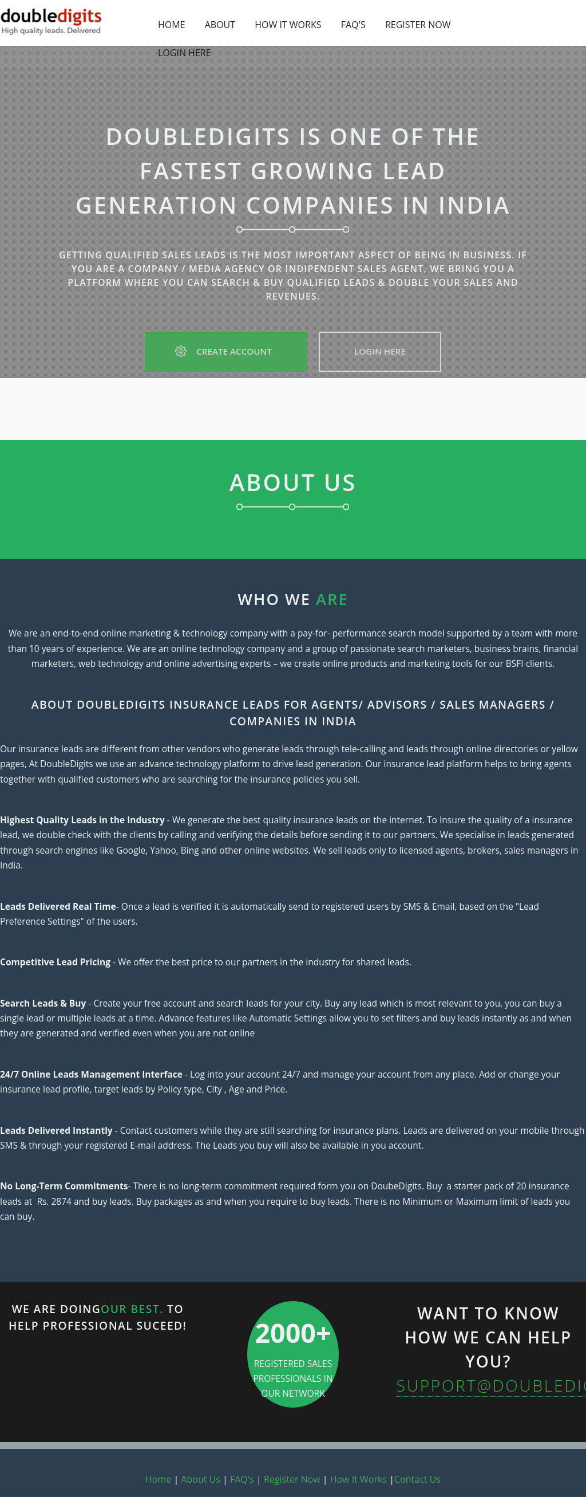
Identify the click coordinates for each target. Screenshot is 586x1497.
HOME (171, 24)
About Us (200, 1479)
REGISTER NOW (418, 24)
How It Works (358, 1479)
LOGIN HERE (184, 52)
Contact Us (417, 1479)
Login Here (380, 351)
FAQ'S (353, 24)
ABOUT (220, 24)
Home (158, 1479)
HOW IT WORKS (288, 24)
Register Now (292, 1479)
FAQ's (242, 1479)
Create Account (226, 351)
